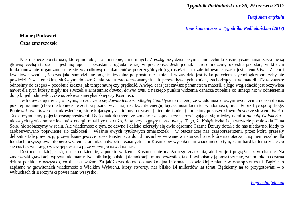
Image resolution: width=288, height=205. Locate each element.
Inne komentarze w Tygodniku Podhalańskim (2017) (234, 28)
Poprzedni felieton (267, 182)
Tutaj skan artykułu (265, 17)
